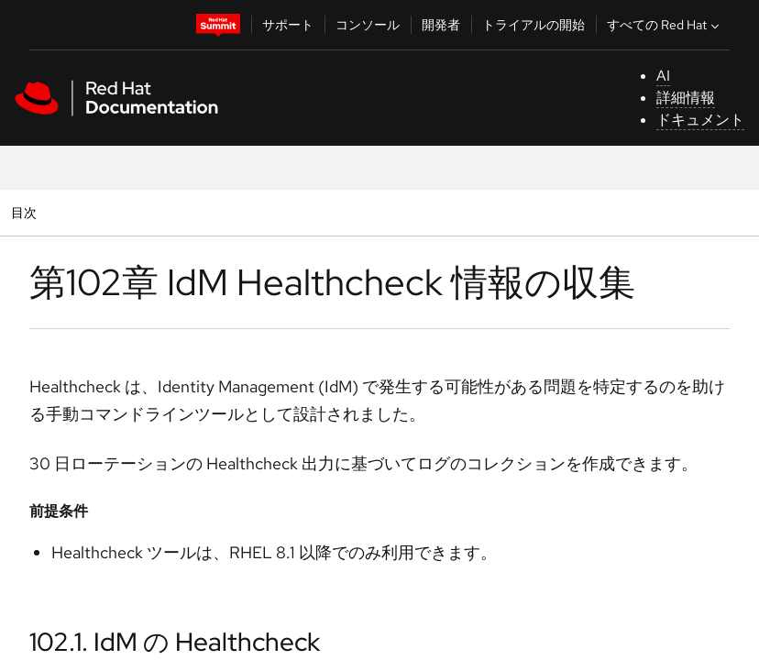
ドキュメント (700, 119)
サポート (288, 24)
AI (663, 75)
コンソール (368, 24)
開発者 (441, 24)
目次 (26, 212)
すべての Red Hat (665, 24)
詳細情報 (685, 97)
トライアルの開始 (533, 24)
